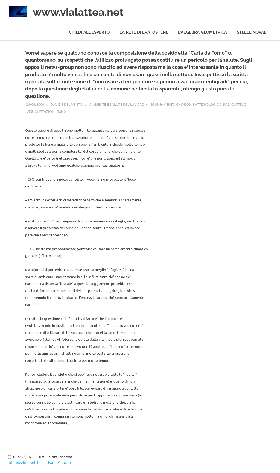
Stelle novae (251, 32)
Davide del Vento (67, 104)
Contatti (65, 462)
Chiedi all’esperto (89, 32)
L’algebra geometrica (202, 32)
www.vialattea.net (78, 12)
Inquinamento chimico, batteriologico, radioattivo (197, 104)
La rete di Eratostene (143, 32)
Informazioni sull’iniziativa (30, 462)
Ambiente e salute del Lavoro (116, 104)
